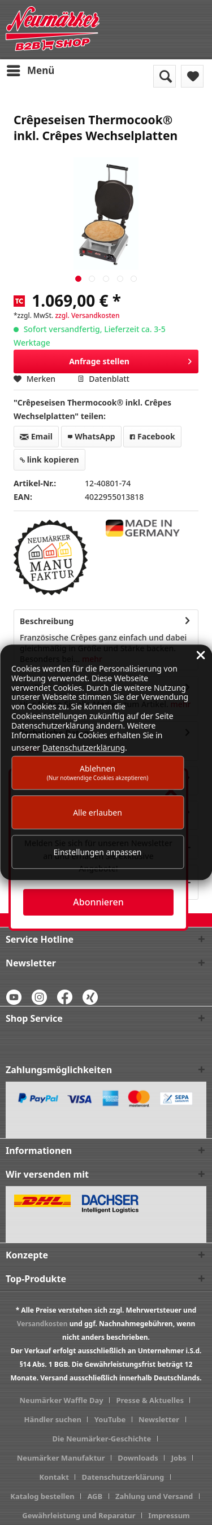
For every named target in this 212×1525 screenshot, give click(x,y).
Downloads (138, 1458)
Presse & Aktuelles (150, 1400)
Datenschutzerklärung (123, 1477)
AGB (94, 1496)
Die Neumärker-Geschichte (101, 1438)
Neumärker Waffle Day (61, 1400)
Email (36, 436)
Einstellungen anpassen (98, 852)
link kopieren (49, 459)
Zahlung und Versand (154, 1496)
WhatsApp (91, 436)
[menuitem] (30, 70)
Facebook (152, 436)
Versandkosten (42, 1323)
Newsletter (159, 1419)
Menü (30, 69)
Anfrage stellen (130, 359)
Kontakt (53, 1477)
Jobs (179, 1458)
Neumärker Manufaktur (61, 1458)
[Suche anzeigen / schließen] (164, 76)
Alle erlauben (97, 812)
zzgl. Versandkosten (87, 315)
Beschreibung (46, 621)
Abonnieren (98, 902)
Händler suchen (52, 1419)
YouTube (110, 1419)
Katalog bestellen (42, 1496)
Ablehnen (98, 772)
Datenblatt (103, 378)
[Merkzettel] (192, 76)
